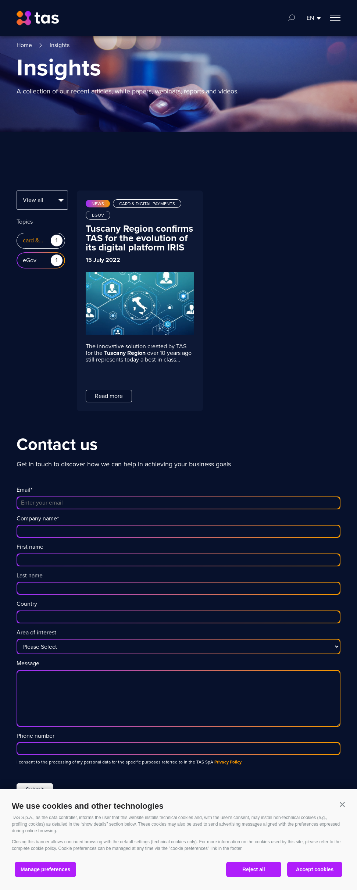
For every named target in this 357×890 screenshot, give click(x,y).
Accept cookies (315, 869)
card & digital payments (33, 241)
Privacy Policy (228, 762)
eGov (29, 260)
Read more (109, 396)
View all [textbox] (33, 200)
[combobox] (42, 200)
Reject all (253, 869)
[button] (342, 804)
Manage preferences (45, 869)
